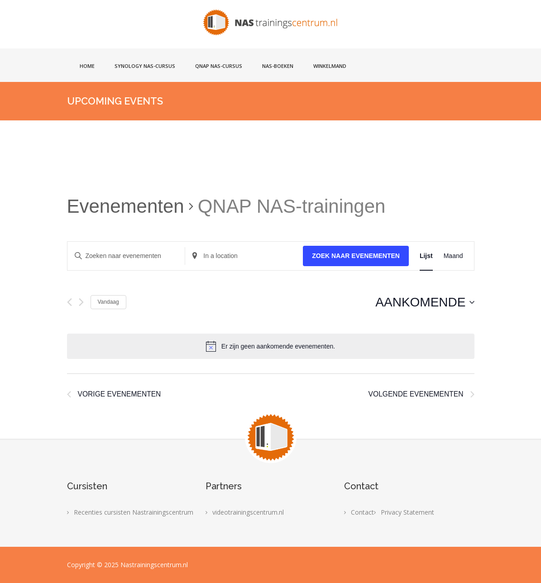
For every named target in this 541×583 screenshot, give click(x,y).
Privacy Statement (407, 512)
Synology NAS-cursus (145, 65)
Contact (362, 512)
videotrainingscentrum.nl (248, 512)
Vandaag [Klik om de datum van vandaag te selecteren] (108, 302)
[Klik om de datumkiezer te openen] (424, 302)
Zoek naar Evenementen (356, 255)
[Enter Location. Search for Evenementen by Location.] (244, 256)
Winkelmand (329, 65)
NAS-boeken (277, 65)
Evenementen (125, 206)
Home (87, 65)
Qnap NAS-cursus (218, 65)
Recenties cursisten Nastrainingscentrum (133, 512)
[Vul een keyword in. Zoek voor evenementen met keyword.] (126, 256)
